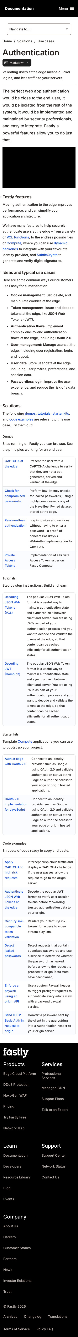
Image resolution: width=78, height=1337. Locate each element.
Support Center (54, 1155)
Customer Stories (17, 1248)
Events (8, 1199)
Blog (7, 1188)
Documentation (15, 1155)
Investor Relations (17, 1281)
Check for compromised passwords (15, 496)
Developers (12, 1166)
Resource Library (16, 1177)
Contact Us (50, 1177)
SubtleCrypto (47, 255)
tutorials (44, 413)
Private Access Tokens (10, 560)
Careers (9, 1237)
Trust (7, 1292)
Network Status (54, 1166)
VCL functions (18, 237)
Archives (10, 1317)
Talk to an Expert (55, 1110)
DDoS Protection (16, 1085)
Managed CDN (53, 1088)
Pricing (8, 1106)
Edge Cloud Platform (19, 1074)
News (7, 1270)
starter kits (60, 413)
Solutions (24, 41)
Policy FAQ (44, 1329)
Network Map (14, 1128)
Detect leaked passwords (13, 951)
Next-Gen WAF (15, 1095)
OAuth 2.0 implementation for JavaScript (16, 804)
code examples (21, 419)
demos (30, 413)
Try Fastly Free (14, 1117)
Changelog (32, 1317)
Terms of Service (16, 1329)
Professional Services (52, 1076)
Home (7, 41)
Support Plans (53, 1099)
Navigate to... (19, 29)
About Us (10, 1226)
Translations (58, 1317)
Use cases (46, 41)
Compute (14, 243)
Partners (10, 1259)
